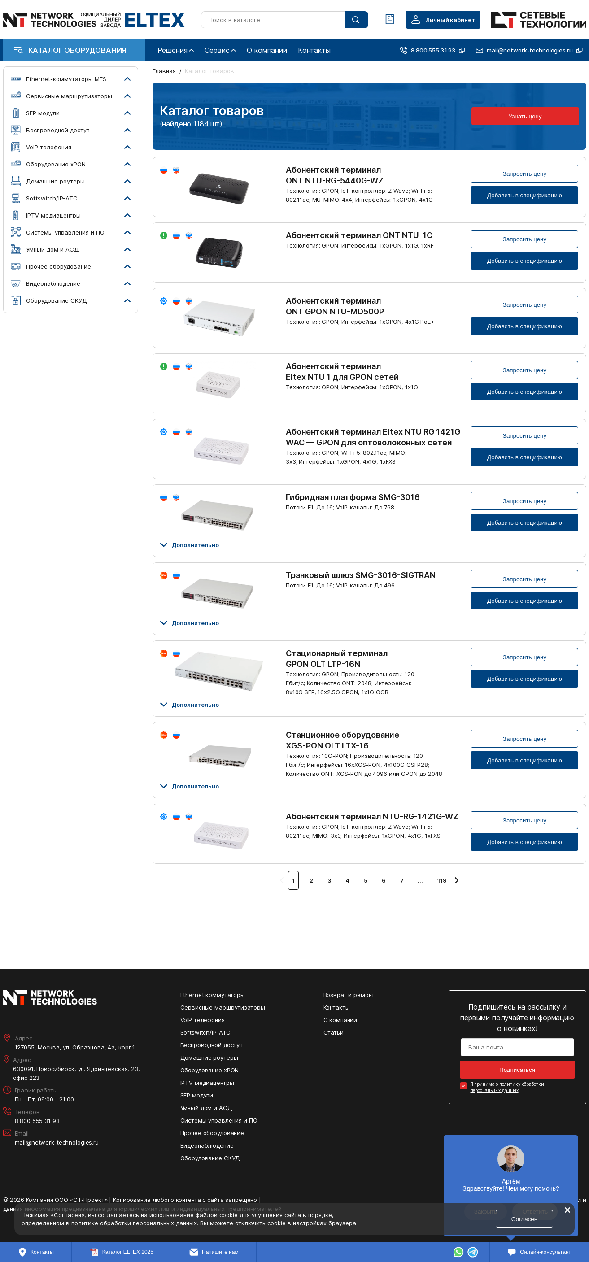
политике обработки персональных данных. (134, 1223)
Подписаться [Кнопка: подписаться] (517, 1069)
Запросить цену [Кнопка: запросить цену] (524, 173)
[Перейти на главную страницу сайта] (94, 20)
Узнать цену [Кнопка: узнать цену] (525, 116)
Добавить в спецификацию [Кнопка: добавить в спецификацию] (524, 195)
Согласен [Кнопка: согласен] (524, 1219)
